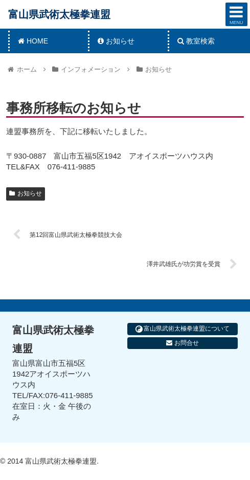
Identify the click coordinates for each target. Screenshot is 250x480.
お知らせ (25, 193)
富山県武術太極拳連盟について (182, 329)
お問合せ (182, 342)
